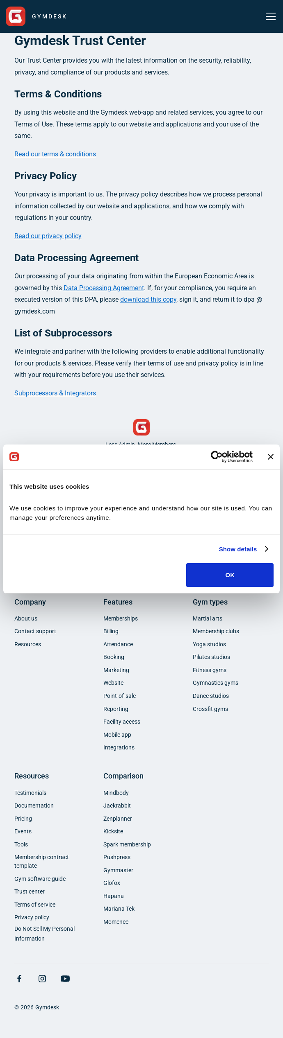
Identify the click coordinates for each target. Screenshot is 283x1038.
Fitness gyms (209, 670)
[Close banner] (271, 457)
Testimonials (30, 793)
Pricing (23, 818)
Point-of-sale (119, 696)
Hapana (113, 896)
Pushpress (116, 857)
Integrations (119, 747)
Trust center (29, 891)
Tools (21, 844)
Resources (27, 644)
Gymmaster (118, 870)
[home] (36, 16)
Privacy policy (31, 917)
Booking (113, 657)
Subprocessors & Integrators (55, 393)
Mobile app (117, 734)
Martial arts (207, 618)
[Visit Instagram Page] (42, 979)
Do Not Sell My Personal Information (44, 934)
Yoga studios (209, 644)
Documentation (34, 805)
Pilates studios (211, 657)
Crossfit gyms (210, 709)
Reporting (115, 709)
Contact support (35, 631)
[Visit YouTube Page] (65, 979)
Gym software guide (40, 879)
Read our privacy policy (48, 236)
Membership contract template (41, 861)
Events (23, 831)
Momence (115, 921)
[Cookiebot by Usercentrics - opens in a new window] (217, 457)
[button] (269, 16)
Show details (238, 549)
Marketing (116, 670)
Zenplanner (117, 818)
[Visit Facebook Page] (19, 979)
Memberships (120, 618)
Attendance (118, 644)
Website (113, 682)
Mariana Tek (119, 908)
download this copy (148, 299)
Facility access (121, 721)
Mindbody (116, 793)
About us (25, 618)
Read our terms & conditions (55, 154)
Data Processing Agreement (104, 288)
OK (230, 574)
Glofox (111, 883)
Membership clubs (216, 631)
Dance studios (211, 696)
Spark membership (127, 844)
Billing (111, 631)
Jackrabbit (117, 805)
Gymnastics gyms (215, 682)
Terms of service (34, 904)
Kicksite (113, 831)
